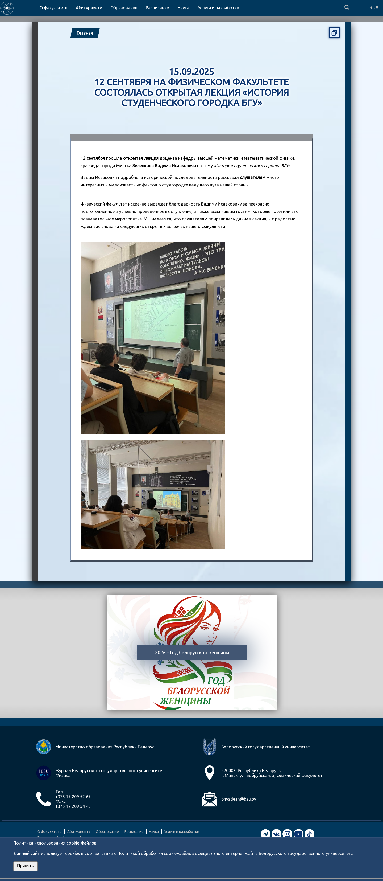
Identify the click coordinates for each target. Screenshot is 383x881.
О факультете (49, 831)
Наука (154, 831)
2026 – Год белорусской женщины (192, 652)
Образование (107, 831)
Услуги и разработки (181, 831)
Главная (85, 33)
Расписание (134, 831)
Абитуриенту (78, 831)
